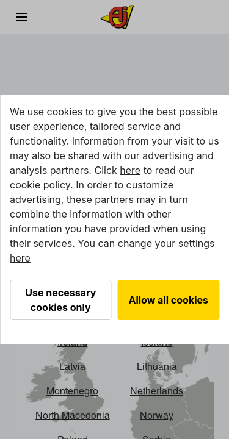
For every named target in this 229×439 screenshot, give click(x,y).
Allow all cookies (169, 300)
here (130, 170)
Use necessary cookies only (60, 300)
